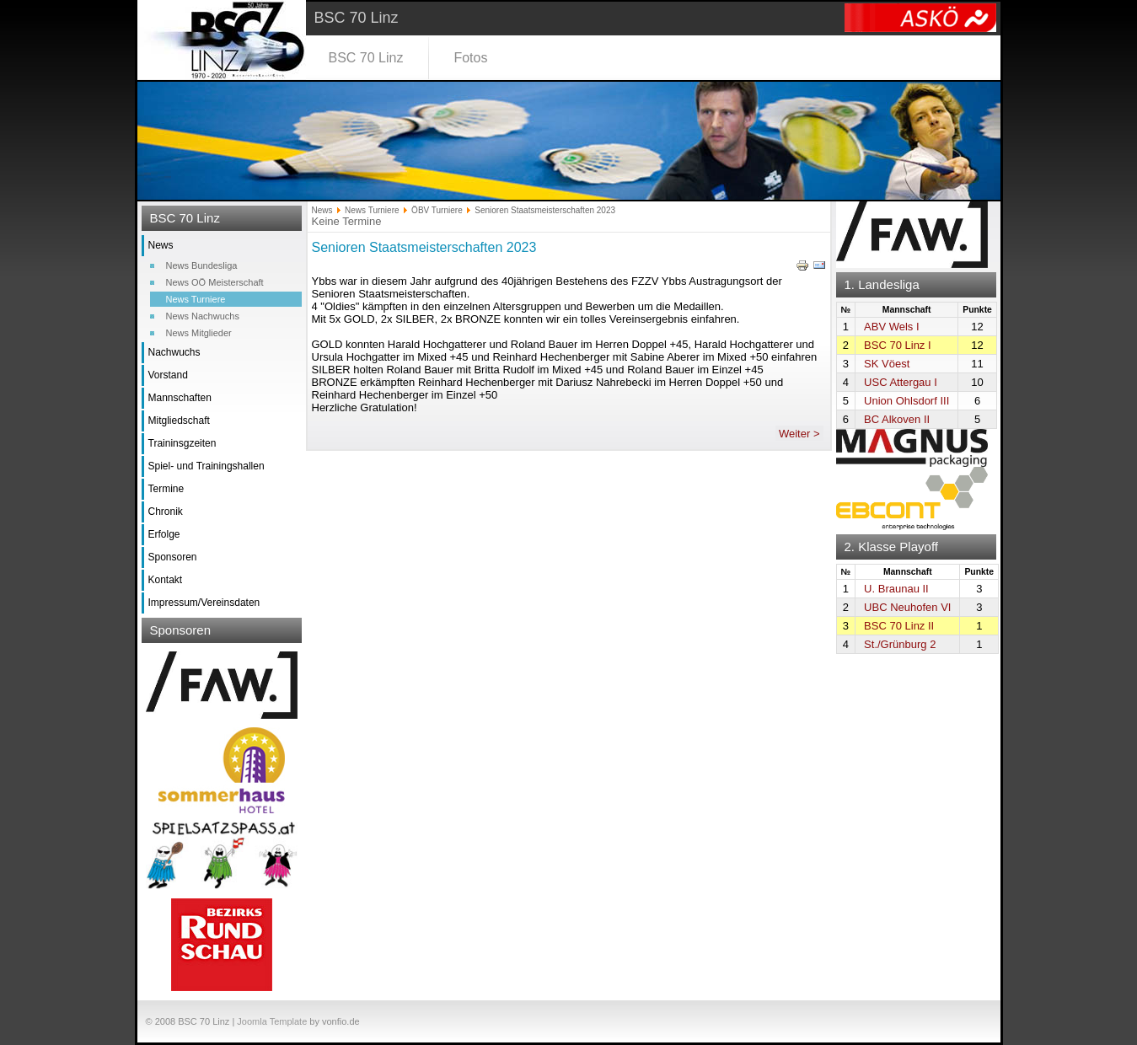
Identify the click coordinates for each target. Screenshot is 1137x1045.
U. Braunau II (896, 588)
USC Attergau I (900, 382)
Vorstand (168, 375)
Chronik (165, 511)
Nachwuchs (174, 352)
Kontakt (165, 580)
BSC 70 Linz (366, 58)
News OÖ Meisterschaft (215, 282)
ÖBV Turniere (437, 210)
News (161, 245)
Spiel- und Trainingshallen (206, 466)
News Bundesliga (202, 265)
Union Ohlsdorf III (906, 400)
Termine (166, 489)
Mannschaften (180, 398)
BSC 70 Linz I (897, 345)
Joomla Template (272, 1021)
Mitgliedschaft (179, 420)
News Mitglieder (199, 333)
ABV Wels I (892, 326)
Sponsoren (172, 557)
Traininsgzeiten (182, 443)
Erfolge (164, 534)
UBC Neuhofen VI (907, 607)
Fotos (470, 58)
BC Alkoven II (897, 419)
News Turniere (196, 299)
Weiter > (799, 433)
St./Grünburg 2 (900, 644)
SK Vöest (886, 363)
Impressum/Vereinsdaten (204, 602)
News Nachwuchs (202, 316)
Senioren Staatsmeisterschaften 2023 (424, 247)
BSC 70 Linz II (899, 625)
